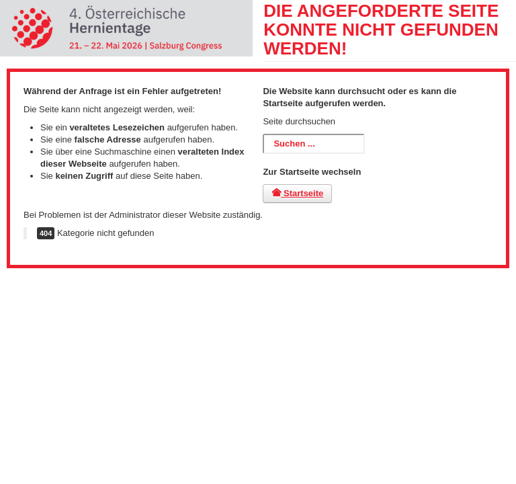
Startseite (297, 193)
